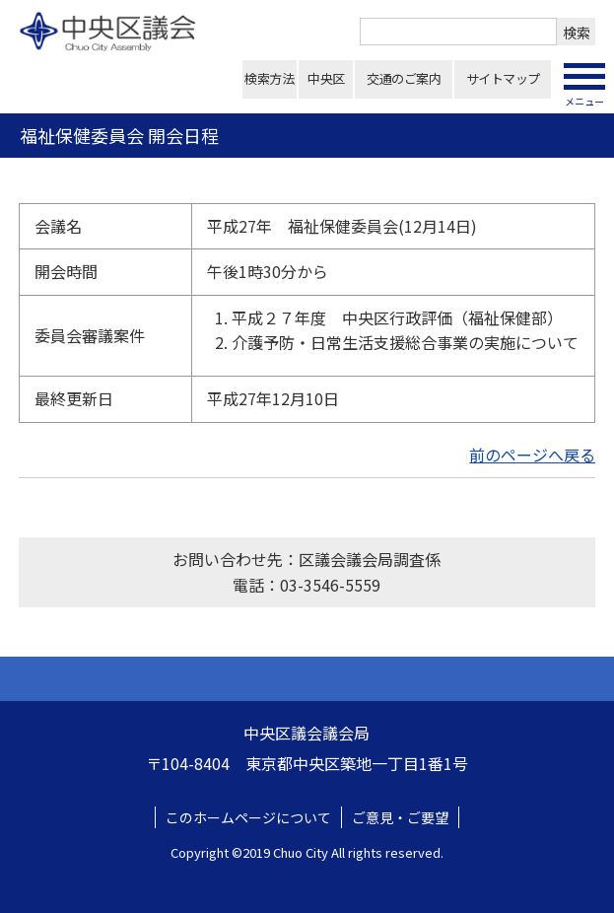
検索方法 (269, 78)
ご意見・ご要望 (400, 817)
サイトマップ (503, 78)
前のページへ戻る (532, 454)
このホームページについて (248, 817)
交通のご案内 (404, 78)
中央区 (326, 78)
